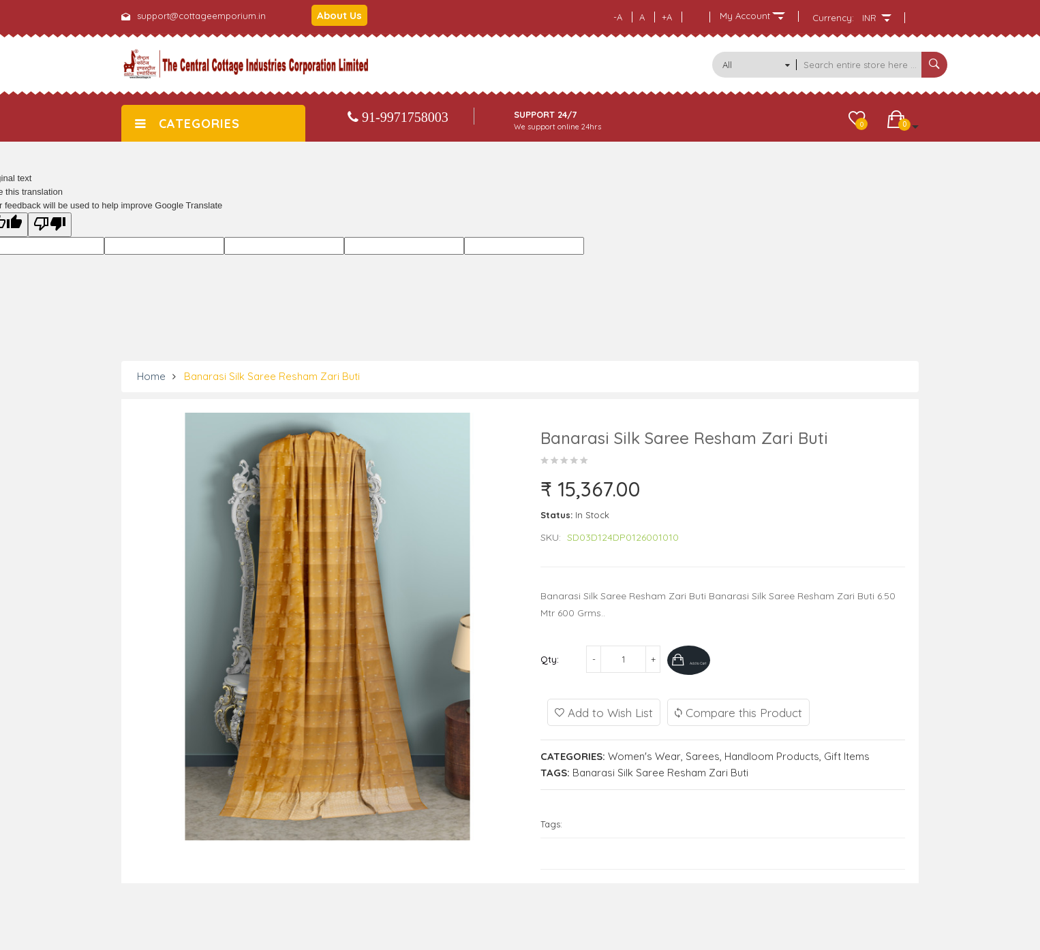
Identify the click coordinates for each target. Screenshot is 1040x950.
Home (151, 376)
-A (617, 17)
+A (667, 17)
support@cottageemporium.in (201, 15)
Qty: (549, 659)
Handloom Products (771, 754)
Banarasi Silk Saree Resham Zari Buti (272, 376)
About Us (339, 15)
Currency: (833, 17)
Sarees (703, 754)
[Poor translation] (50, 224)
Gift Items (847, 754)
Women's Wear (644, 754)
